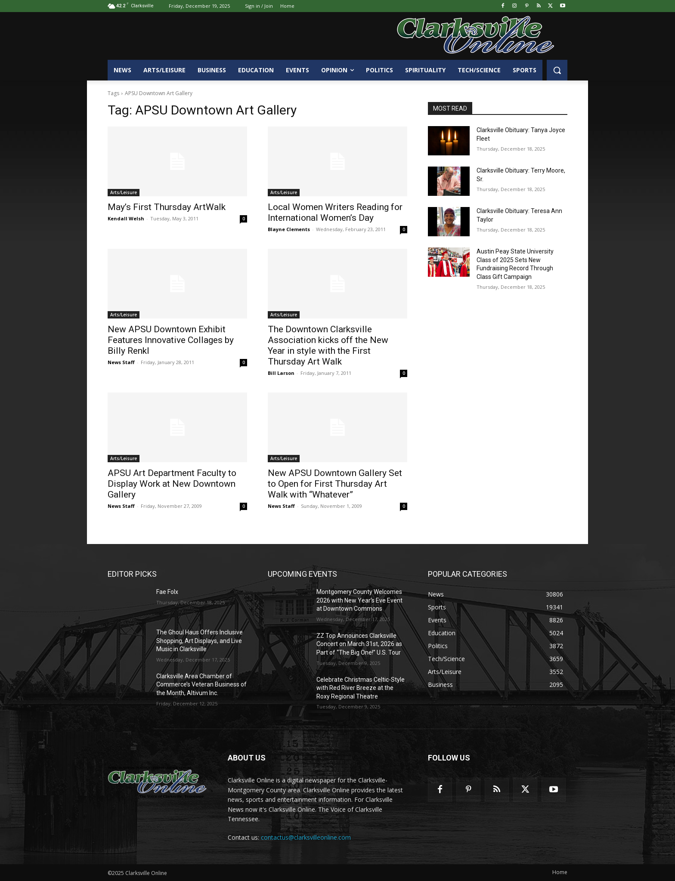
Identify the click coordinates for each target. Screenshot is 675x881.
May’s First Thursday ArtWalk (167, 207)
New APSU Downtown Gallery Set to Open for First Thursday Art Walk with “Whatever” (335, 484)
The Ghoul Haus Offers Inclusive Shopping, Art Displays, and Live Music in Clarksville (199, 640)
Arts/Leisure (123, 192)
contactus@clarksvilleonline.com (306, 837)
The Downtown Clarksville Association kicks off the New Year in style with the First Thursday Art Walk (328, 345)
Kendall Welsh (126, 218)
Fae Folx (167, 591)
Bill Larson (281, 373)
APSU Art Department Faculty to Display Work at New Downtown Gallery (172, 484)
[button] (557, 70)
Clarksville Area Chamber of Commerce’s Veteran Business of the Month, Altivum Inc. (201, 684)
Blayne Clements (289, 229)
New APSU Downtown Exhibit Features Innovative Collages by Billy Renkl (171, 340)
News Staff (121, 362)
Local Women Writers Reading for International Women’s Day (335, 212)
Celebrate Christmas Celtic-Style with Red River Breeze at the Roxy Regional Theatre (360, 688)
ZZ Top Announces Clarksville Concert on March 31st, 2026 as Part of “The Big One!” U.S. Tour (359, 644)
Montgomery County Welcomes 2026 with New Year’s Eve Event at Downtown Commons (359, 600)
